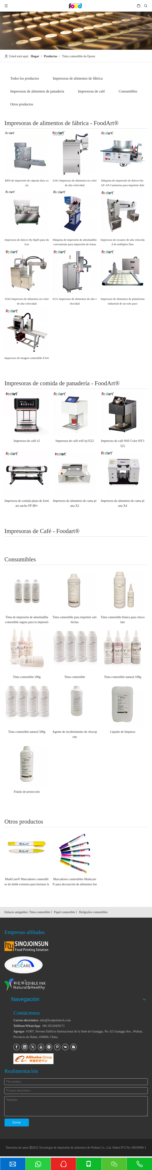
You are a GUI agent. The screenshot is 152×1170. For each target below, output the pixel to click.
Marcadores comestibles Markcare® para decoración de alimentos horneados (74, 882)
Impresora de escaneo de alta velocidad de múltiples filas (122, 242)
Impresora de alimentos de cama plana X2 (75, 503)
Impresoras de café (91, 91)
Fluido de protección (27, 791)
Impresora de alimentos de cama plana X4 (122, 503)
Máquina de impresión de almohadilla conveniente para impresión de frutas (75, 242)
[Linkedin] (25, 1047)
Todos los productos (24, 78)
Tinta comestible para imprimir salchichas (74, 620)
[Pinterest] (57, 1047)
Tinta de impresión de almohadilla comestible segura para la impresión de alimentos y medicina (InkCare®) (26, 620)
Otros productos (21, 104)
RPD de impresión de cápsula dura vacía (27, 183)
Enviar (16, 1122)
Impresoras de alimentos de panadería (37, 91)
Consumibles (128, 91)
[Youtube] (41, 1047)
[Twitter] (33, 1047)
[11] (33, 1058)
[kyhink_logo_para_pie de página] (32, 985)
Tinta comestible (74, 677)
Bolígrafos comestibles (93, 912)
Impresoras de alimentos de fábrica (78, 78)
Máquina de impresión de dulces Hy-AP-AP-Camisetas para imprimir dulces (122, 183)
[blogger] (73, 1047)
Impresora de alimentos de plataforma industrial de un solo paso (122, 301)
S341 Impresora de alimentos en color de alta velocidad (75, 183)
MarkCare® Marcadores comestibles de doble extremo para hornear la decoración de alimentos (26, 882)
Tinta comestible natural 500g (26, 731)
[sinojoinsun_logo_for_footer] (26, 946)
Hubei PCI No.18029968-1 (129, 1147)
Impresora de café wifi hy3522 (74, 441)
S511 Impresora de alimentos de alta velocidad (75, 301)
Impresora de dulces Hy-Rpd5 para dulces (27, 242)
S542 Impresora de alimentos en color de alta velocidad (27, 301)
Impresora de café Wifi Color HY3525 (122, 443)
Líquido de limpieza (122, 731)
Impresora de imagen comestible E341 (26, 358)
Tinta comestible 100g (27, 677)
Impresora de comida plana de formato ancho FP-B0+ (26, 503)
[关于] (76, 31)
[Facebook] (16, 1047)
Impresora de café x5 (27, 441)
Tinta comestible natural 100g (122, 677)
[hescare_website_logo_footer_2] (23, 964)
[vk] (65, 1047)
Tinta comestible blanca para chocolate (123, 620)
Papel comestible (64, 912)
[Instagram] (49, 1047)
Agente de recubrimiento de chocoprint (74, 734)
